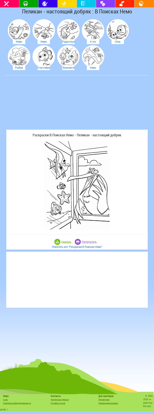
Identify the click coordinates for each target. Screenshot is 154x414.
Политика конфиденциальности (17, 403)
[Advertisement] (36, 104)
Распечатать (89, 242)
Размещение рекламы (108, 403)
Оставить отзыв (58, 403)
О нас (5, 399)
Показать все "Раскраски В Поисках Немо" (77, 247)
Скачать (66, 242)
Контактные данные (60, 399)
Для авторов (103, 399)
